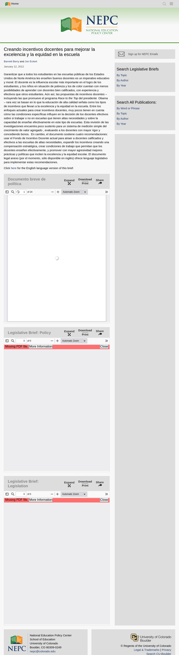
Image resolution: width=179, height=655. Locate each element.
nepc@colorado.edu (43, 642)
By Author (128, 84)
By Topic (127, 79)
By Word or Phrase (133, 113)
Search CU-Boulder (158, 645)
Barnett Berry (11, 61)
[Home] (89, 25)
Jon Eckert (31, 61)
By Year (126, 90)
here (14, 168)
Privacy (166, 641)
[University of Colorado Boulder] (151, 629)
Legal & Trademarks (146, 641)
